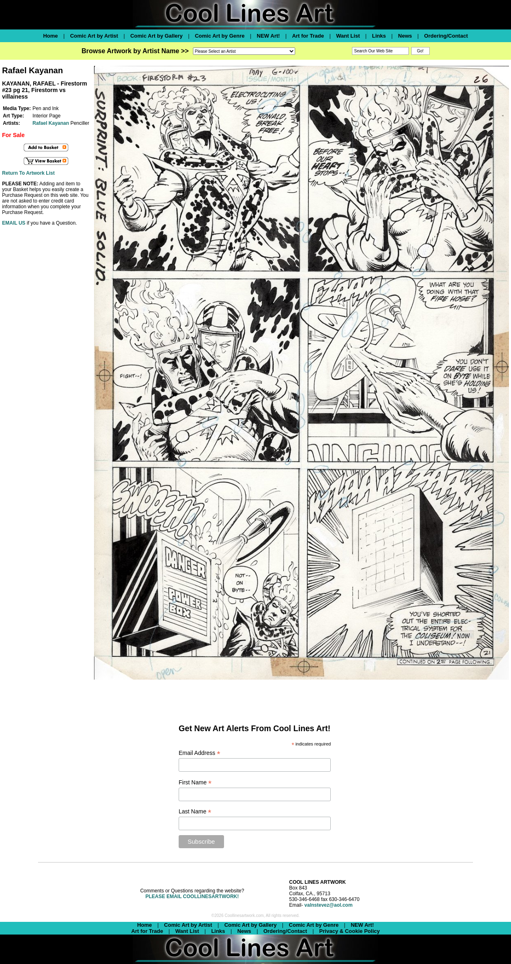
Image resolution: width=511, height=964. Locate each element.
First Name (195, 782)
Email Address (199, 753)
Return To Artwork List (28, 173)
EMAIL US (13, 223)
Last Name (195, 811)
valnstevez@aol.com (329, 905)
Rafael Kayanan (50, 123)
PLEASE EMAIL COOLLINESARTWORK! (192, 896)
